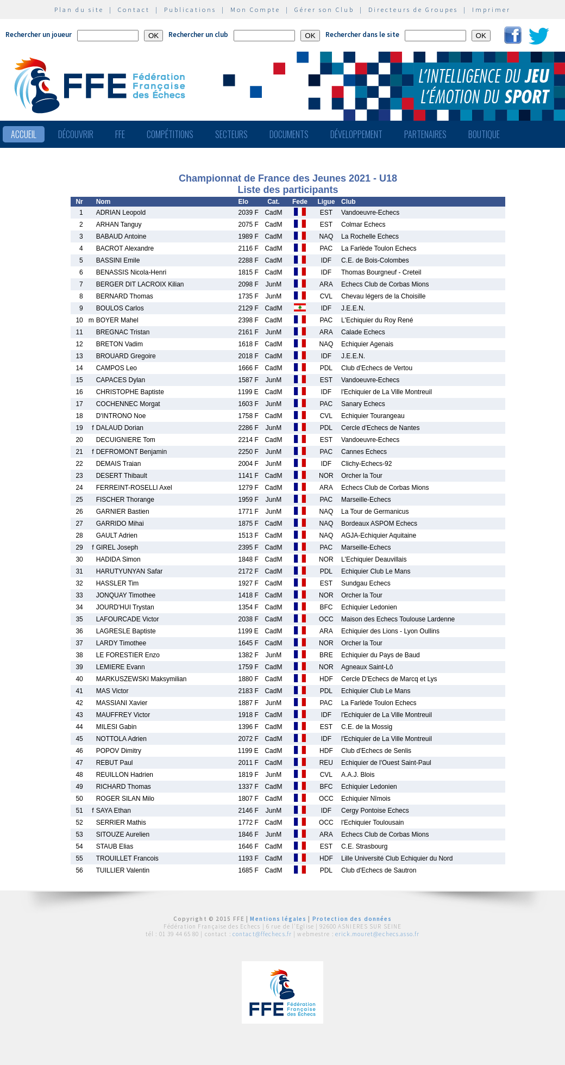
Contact (134, 9)
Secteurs (231, 134)
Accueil (23, 134)
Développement (356, 134)
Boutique (484, 134)
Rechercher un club (198, 34)
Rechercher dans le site (362, 34)
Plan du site (79, 9)
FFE (120, 134)
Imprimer (491, 9)
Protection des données (352, 919)
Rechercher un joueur (38, 34)
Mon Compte (255, 9)
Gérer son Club (324, 9)
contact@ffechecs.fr (262, 934)
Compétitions (170, 134)
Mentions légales (278, 919)
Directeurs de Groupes (413, 9)
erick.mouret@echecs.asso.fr (377, 934)
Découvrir (75, 134)
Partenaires (425, 134)
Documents (289, 134)
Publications (190, 9)
